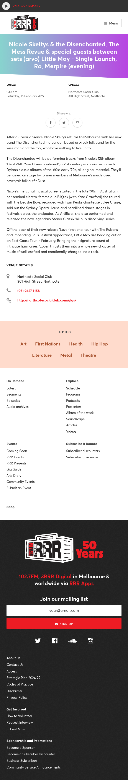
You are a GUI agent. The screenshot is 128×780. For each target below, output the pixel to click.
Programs (73, 394)
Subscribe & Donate (81, 444)
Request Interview (20, 722)
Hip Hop (99, 344)
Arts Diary (14, 475)
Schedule (73, 388)
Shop (11, 507)
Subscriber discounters (83, 451)
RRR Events (15, 457)
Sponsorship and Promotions (29, 741)
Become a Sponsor (21, 747)
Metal (66, 355)
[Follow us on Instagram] (90, 641)
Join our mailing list (64, 598)
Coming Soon (17, 451)
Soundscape (75, 419)
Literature (42, 355)
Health (76, 344)
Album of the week (80, 412)
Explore (72, 381)
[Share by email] (77, 123)
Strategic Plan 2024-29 (24, 678)
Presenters (74, 406)
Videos (71, 431)
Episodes (13, 400)
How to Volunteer (19, 716)
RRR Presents (16, 463)
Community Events (21, 481)
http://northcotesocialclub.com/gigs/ (46, 300)
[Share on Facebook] (51, 123)
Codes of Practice (20, 684)
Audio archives (18, 406)
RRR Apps (81, 583)
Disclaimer (14, 691)
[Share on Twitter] (64, 123)
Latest (11, 388)
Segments (14, 394)
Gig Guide (14, 469)
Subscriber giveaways (82, 457)
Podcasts (73, 400)
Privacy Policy (17, 697)
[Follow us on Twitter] (38, 641)
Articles (71, 425)
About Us (13, 658)
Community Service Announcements (34, 767)
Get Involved (16, 709)
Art (23, 344)
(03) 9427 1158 (28, 290)
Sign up (64, 624)
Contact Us (15, 664)
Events (12, 444)
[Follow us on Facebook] (54, 641)
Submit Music (16, 729)
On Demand (15, 381)
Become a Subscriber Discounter (31, 754)
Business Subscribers (22, 760)
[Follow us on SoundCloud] (72, 641)
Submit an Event (19, 488)
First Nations (48, 344)
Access (12, 671)
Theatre (88, 355)
